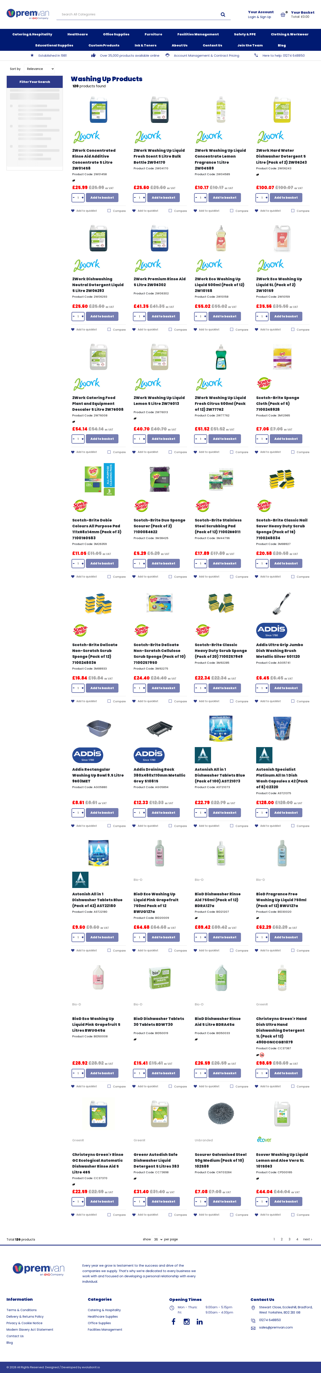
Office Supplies (116, 34)
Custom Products (104, 45)
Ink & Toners (146, 45)
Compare (117, 211)
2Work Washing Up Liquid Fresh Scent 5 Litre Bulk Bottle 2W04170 (159, 156)
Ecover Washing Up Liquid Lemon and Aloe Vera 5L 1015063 (282, 1160)
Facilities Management (198, 34)
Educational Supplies (54, 45)
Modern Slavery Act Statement (30, 1329)
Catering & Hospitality (32, 34)
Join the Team (250, 45)
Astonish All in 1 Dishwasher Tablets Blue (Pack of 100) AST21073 (220, 775)
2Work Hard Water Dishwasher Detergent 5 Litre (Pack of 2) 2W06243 (281, 156)
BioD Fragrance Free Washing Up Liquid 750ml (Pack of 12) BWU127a (281, 899)
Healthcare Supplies (103, 1316)
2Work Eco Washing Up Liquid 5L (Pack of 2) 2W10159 (279, 284)
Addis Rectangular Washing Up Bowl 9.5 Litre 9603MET (98, 775)
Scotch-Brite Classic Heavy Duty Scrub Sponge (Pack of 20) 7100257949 (221, 650)
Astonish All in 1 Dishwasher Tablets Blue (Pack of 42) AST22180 (97, 899)
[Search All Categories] (143, 14)
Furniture (153, 34)
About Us (180, 45)
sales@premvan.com (276, 1327)
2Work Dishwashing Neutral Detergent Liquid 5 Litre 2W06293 (98, 284)
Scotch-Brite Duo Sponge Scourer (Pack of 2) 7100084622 (159, 526)
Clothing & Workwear (290, 34)
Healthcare (77, 34)
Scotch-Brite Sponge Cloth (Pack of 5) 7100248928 (277, 403)
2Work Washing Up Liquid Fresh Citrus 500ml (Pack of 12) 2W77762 (220, 403)
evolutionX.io (91, 1367)
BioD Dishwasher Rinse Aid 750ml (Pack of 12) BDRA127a (218, 899)
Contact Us (212, 45)
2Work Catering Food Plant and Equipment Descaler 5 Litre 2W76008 (98, 403)
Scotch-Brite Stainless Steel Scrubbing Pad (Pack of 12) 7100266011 (218, 526)
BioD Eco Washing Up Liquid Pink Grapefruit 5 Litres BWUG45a (96, 1024)
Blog (282, 45)
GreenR (262, 1004)
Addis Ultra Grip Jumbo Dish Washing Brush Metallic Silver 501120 (279, 650)
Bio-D (138, 879)
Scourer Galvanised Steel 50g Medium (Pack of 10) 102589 (221, 1160)
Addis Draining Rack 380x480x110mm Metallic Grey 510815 (159, 775)
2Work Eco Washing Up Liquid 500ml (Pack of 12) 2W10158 (219, 284)
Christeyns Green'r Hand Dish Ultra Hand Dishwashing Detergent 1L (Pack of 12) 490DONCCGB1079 (281, 1030)
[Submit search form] (222, 14)
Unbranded (204, 1140)
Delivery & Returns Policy (25, 1316)
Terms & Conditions (22, 1310)
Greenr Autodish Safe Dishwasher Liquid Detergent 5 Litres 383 (156, 1160)
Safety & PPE (245, 34)
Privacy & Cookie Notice (25, 1323)
